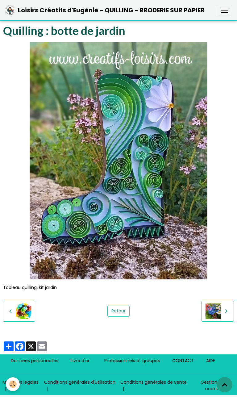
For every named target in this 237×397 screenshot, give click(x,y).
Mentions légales (20, 382)
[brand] (105, 10)
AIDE (210, 360)
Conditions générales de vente (153, 382)
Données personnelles (34, 360)
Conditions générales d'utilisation (79, 382)
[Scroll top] (224, 384)
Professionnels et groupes (132, 360)
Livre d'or (80, 360)
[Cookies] (13, 384)
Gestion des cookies (213, 385)
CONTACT (183, 360)
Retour (118, 311)
